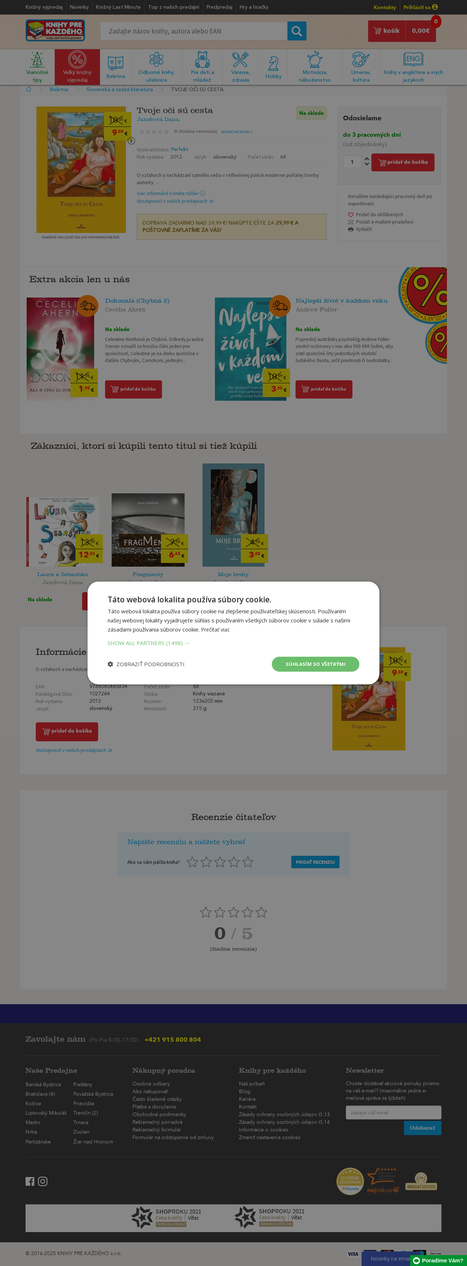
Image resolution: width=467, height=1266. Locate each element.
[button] (233, 642)
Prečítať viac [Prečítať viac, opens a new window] (216, 628)
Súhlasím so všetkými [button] (314, 663)
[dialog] (233, 633)
